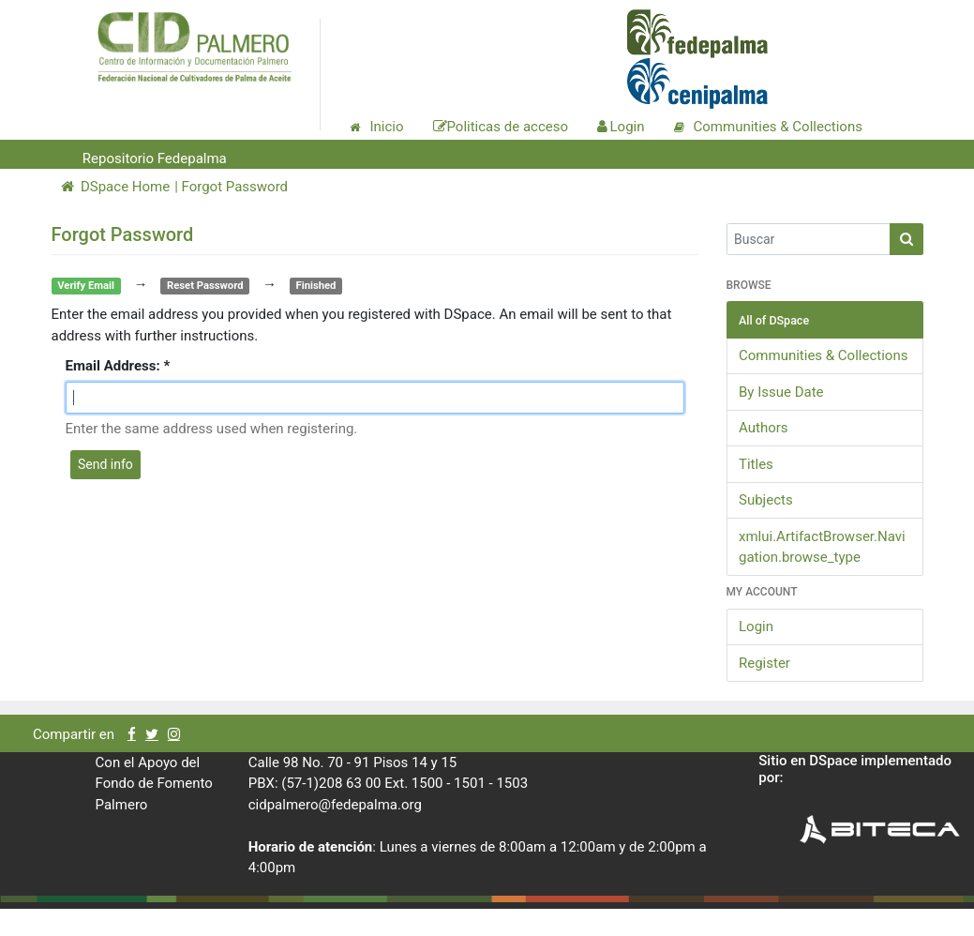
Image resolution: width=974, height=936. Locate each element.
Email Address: (115, 365)
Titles (756, 464)
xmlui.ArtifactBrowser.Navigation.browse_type (822, 547)
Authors (763, 427)
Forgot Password (235, 186)
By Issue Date (781, 392)
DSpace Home (116, 186)
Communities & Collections (823, 355)
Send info (105, 464)
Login (756, 626)
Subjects (766, 499)
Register (764, 663)
